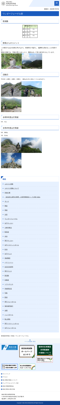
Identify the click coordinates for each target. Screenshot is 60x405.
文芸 (6, 214)
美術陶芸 (7, 258)
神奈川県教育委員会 (8, 386)
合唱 (6, 310)
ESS (6, 249)
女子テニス (8, 254)
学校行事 (7, 193)
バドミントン (9, 262)
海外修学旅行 (9, 306)
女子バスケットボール (12, 245)
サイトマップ (6, 374)
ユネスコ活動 (9, 184)
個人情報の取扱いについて (10, 380)
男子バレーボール (10, 302)
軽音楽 (7, 232)
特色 (4, 179)
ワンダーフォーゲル (11, 219)
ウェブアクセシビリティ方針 (11, 383)
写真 (6, 293)
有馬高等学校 (5, 336)
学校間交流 (8, 288)
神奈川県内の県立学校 (9, 389)
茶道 (6, 210)
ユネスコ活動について (12, 188)
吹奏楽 (7, 280)
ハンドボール (9, 315)
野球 (6, 297)
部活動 (7, 275)
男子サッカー (9, 240)
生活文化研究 (9, 267)
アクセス (5, 377)
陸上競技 (7, 319)
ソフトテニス (9, 284)
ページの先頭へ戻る (30, 341)
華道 (6, 206)
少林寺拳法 (8, 227)
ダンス (7, 201)
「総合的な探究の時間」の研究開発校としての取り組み (22, 197)
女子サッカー (9, 223)
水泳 (6, 236)
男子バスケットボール (12, 323)
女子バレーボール (10, 328)
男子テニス (8, 271)
